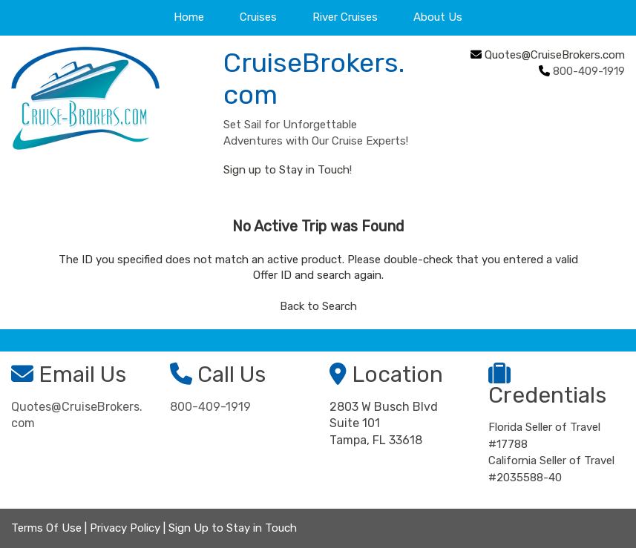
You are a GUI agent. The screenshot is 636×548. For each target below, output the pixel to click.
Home (189, 17)
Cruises (258, 17)
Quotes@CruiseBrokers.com (555, 55)
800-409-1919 (210, 407)
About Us (437, 17)
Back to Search (318, 306)
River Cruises (345, 17)
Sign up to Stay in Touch (286, 169)
